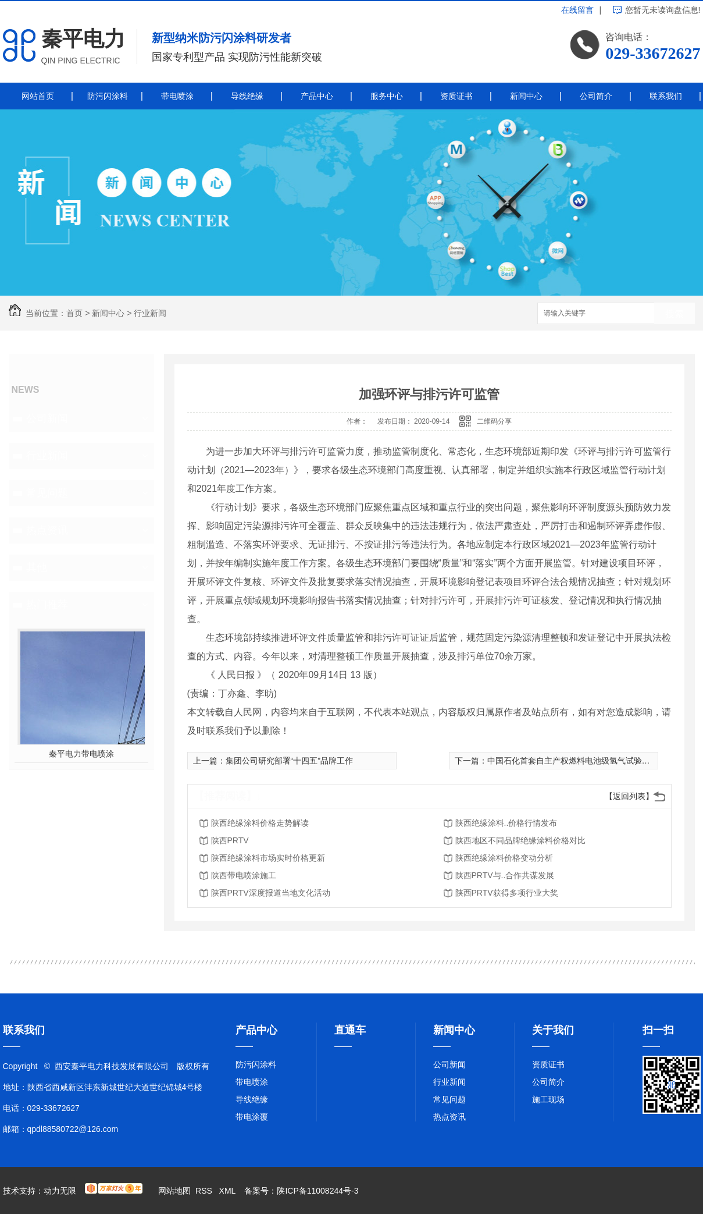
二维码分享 (494, 421)
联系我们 (666, 96)
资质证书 (456, 96)
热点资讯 (47, 530)
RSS (205, 1190)
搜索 (674, 314)
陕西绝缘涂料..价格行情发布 (506, 823)
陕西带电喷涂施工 (243, 875)
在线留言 (577, 10)
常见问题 (47, 493)
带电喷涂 (177, 96)
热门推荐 (47, 604)
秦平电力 (83, 39)
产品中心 (317, 96)
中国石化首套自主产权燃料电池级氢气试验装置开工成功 (589, 760)
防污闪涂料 (107, 96)
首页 (74, 313)
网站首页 (38, 96)
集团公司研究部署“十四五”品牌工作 (289, 760)
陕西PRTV (230, 840)
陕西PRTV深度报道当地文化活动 (270, 892)
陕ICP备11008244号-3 (317, 1190)
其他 (36, 567)
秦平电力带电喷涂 (81, 753)
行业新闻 (150, 313)
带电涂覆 (251, 1116)
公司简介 (596, 96)
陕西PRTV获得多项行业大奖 (506, 892)
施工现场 (548, 1099)
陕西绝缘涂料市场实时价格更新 (268, 857)
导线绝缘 (247, 96)
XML (228, 1190)
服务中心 (386, 96)
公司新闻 (47, 418)
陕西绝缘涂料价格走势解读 (260, 823)
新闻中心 (526, 96)
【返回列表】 (629, 796)
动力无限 (60, 1190)
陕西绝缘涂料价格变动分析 (504, 857)
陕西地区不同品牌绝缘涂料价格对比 (520, 840)
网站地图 (174, 1190)
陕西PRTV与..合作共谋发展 (505, 875)
